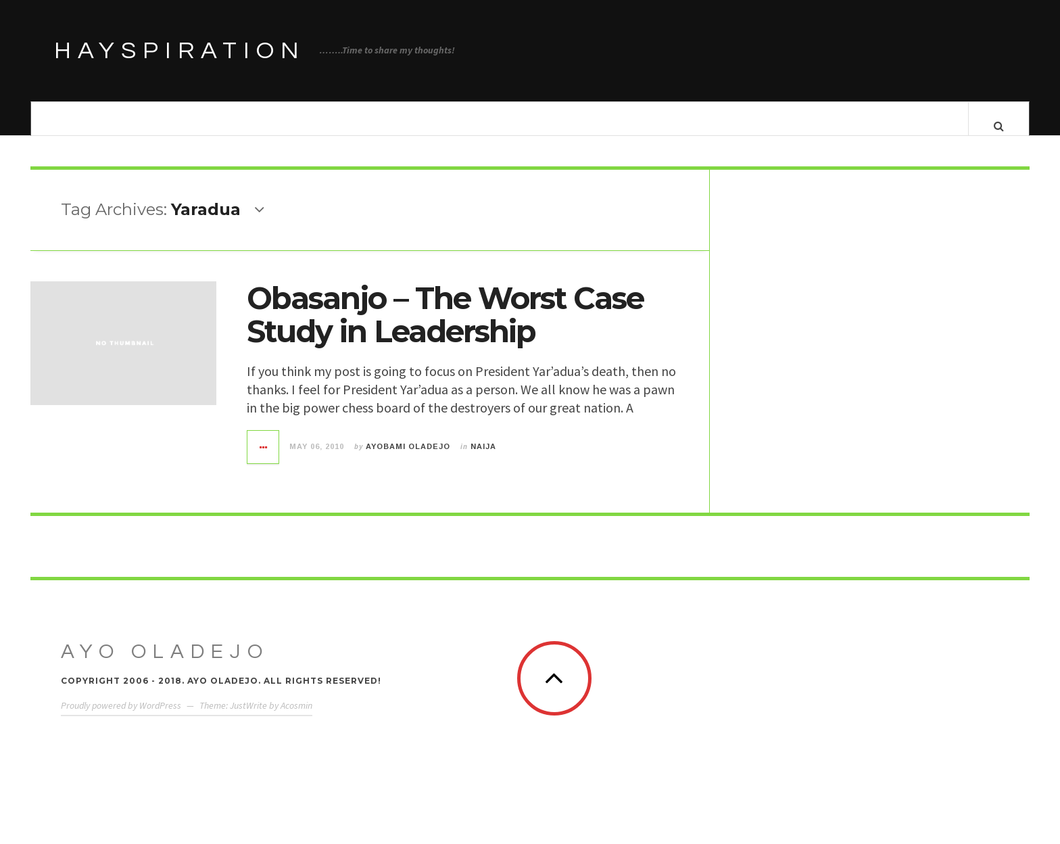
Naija (483, 459)
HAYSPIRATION (180, 51)
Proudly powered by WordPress (121, 718)
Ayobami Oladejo (408, 459)
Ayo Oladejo (165, 664)
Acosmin (296, 718)
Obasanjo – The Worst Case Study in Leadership (445, 327)
